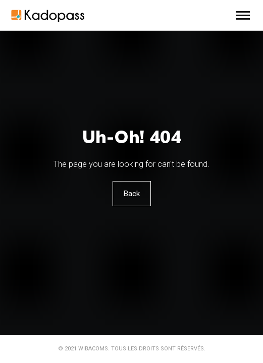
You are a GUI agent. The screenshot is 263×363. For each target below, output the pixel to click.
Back (132, 193)
